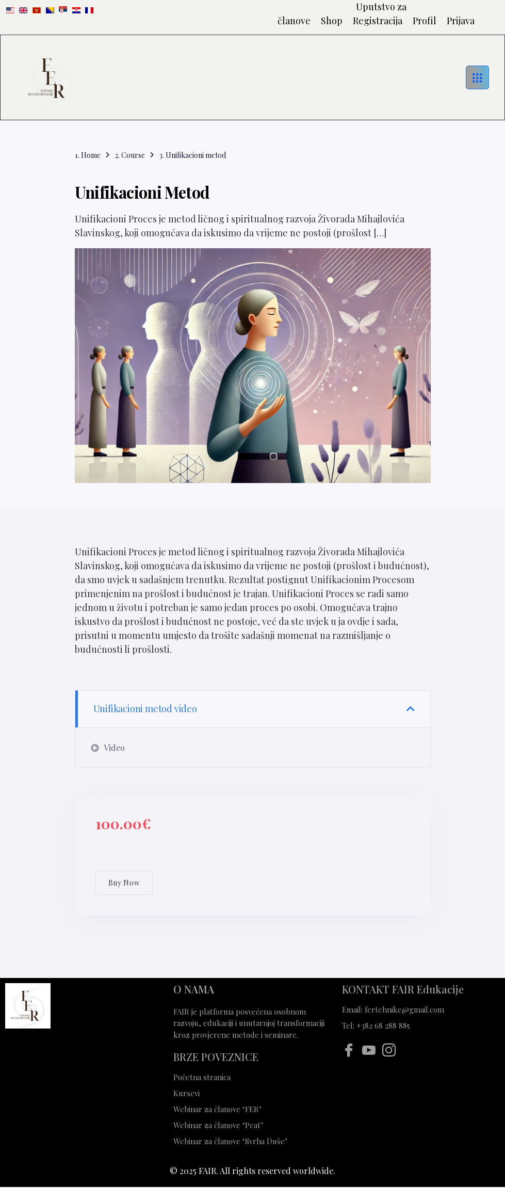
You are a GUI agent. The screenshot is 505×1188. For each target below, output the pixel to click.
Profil (424, 20)
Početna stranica (202, 1077)
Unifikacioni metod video (145, 708)
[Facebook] (348, 1049)
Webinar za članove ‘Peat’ (218, 1125)
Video (108, 747)
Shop (332, 20)
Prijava (461, 20)
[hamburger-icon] (477, 77)
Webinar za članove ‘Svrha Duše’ (231, 1141)
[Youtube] (368, 1049)
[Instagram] (388, 1049)
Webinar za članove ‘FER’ (217, 1109)
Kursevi (186, 1093)
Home (91, 155)
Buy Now (124, 883)
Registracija (377, 20)
